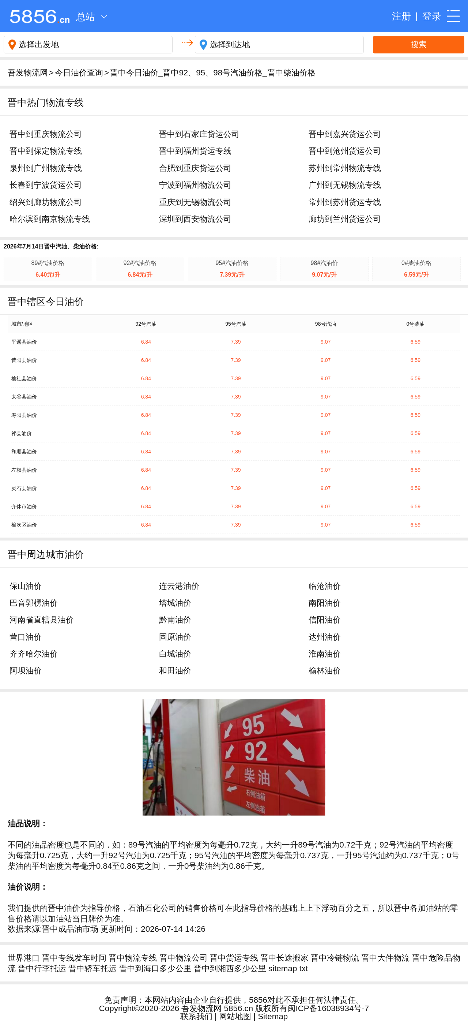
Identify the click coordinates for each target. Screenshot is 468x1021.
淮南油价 (325, 653)
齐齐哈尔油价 (34, 653)
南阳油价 (325, 602)
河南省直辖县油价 (42, 619)
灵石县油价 (24, 488)
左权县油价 (24, 470)
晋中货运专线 (234, 957)
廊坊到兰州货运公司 (345, 219)
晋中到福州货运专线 (195, 151)
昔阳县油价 (24, 360)
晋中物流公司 (183, 957)
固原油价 (175, 637)
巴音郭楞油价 (34, 602)
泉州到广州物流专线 (46, 168)
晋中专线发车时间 (74, 957)
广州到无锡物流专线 (345, 185)
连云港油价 (179, 586)
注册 (401, 16)
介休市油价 (24, 506)
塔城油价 (175, 602)
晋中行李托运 (42, 968)
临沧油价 (325, 586)
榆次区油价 (24, 525)
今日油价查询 (79, 72)
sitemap (282, 968)
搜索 (419, 44)
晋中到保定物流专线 (46, 151)
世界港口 (24, 957)
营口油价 (26, 637)
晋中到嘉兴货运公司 (345, 134)
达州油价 (325, 637)
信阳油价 (325, 619)
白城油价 (175, 653)
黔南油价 (175, 619)
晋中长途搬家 (284, 957)
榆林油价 (325, 670)
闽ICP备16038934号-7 (328, 1008)
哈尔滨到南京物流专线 (50, 219)
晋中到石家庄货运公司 (199, 134)
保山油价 (26, 586)
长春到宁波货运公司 (46, 185)
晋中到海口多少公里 (155, 968)
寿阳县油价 (24, 415)
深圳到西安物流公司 (195, 219)
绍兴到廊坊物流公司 (46, 202)
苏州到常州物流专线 (345, 168)
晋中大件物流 (385, 957)
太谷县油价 (24, 397)
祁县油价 (21, 433)
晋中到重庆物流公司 (46, 134)
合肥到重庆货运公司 (195, 168)
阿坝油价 (26, 670)
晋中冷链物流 (335, 957)
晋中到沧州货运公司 (345, 151)
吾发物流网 (28, 72)
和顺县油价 (24, 452)
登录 (431, 16)
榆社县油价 (24, 378)
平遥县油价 (24, 342)
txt (303, 968)
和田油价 (175, 670)
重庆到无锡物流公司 (195, 202)
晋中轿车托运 (92, 968)
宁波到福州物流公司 (195, 185)
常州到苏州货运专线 (345, 202)
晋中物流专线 (133, 957)
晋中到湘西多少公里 (230, 968)
